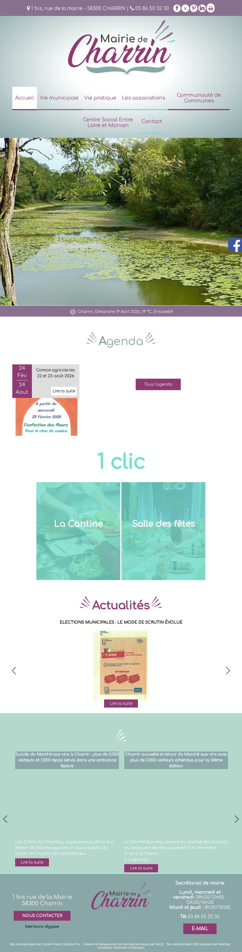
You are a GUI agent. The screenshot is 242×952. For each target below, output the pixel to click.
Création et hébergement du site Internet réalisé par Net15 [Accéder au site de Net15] (123, 944)
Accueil (24, 98)
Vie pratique (100, 98)
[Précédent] (14, 670)
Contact (152, 121)
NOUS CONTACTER (42, 916)
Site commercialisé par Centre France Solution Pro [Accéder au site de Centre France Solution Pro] (45, 944)
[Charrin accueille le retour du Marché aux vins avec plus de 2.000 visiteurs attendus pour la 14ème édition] (176, 804)
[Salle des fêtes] (163, 531)
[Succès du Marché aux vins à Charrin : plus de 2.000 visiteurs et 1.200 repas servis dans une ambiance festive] (67, 804)
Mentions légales (42, 927)
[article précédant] (5, 818)
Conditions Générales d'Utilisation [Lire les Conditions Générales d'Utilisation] (121, 947)
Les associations (143, 98)
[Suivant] (228, 670)
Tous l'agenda (158, 384)
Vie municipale (59, 98)
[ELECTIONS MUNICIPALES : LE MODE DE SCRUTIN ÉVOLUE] (121, 666)
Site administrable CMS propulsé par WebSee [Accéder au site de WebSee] (199, 944)
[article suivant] (237, 818)
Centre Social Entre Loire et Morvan (108, 122)
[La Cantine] (78, 531)
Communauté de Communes (199, 97)
